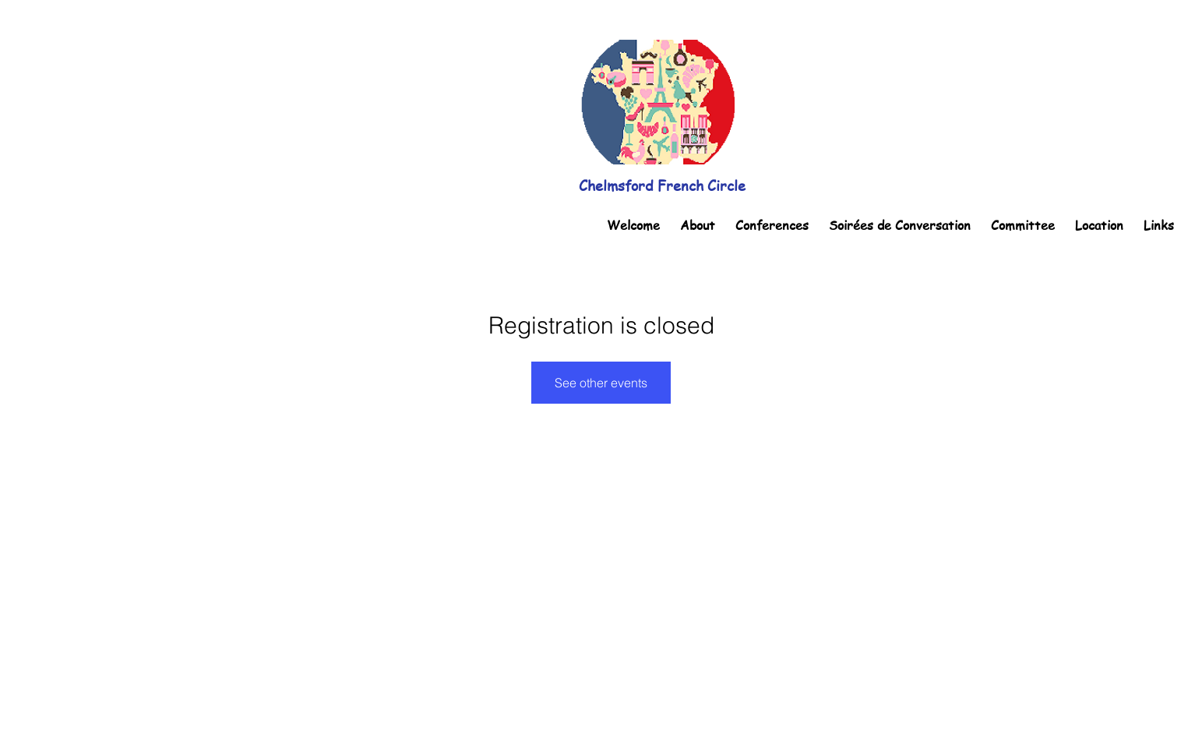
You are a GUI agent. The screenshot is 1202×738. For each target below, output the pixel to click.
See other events (601, 382)
